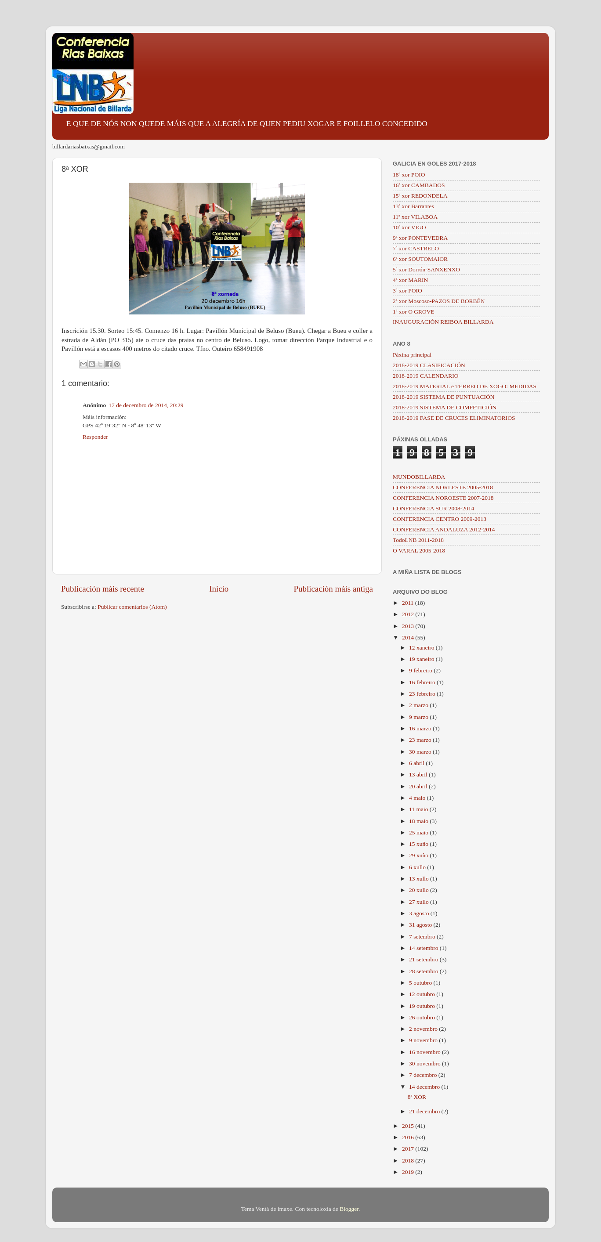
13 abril (419, 774)
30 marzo (421, 751)
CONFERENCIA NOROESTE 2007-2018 (443, 498)
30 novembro (425, 1063)
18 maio (419, 821)
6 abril (417, 763)
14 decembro (425, 1086)
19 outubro (422, 1006)
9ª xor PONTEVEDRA (420, 238)
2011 (408, 602)
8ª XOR (417, 1097)
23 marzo (421, 740)
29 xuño (419, 855)
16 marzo (421, 728)
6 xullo (418, 867)
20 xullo (419, 890)
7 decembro (423, 1075)
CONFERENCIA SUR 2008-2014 (433, 508)
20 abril (419, 786)
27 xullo (419, 902)
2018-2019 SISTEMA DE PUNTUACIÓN (443, 397)
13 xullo (419, 878)
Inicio (218, 588)
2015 (408, 1126)
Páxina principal (412, 354)
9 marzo (419, 717)
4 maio (418, 797)
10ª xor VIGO (409, 227)
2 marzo (419, 705)
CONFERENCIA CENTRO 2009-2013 (439, 519)
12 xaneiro (422, 647)
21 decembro (425, 1111)
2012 (408, 614)
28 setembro (424, 971)
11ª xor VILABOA (415, 216)
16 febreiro (423, 682)
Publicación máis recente (102, 588)
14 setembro (424, 948)
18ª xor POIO (409, 174)
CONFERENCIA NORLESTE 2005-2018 (443, 487)
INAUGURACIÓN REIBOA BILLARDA (443, 321)
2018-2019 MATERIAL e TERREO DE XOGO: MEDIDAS (464, 386)
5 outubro (421, 982)
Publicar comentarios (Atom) (132, 606)
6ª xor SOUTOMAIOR (420, 259)
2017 (408, 1148)
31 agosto (421, 924)
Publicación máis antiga (333, 588)
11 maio (419, 809)
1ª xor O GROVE (413, 311)
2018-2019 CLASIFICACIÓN (429, 365)
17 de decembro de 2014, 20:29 (146, 405)
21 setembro (424, 959)
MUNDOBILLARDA (419, 476)
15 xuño (419, 844)
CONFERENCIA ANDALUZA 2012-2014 (444, 529)
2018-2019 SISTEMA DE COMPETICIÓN (444, 407)
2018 (408, 1160)
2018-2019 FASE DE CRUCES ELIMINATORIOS (454, 418)
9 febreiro (421, 670)
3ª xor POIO (407, 290)
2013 (408, 626)
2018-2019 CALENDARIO (426, 375)
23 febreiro (423, 693)
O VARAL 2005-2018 (419, 550)
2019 (408, 1172)
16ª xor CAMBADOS (419, 185)
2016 (408, 1137)
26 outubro (422, 1017)
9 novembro (424, 1040)
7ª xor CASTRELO (416, 248)
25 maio (419, 832)
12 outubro (422, 994)
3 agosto (420, 913)
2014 (408, 637)
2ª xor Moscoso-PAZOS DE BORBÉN (439, 301)
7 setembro (423, 936)
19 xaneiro (422, 659)
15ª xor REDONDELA (420, 195)
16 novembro (425, 1052)
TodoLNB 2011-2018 (418, 540)
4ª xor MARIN (410, 280)
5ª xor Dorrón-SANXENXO (426, 269)
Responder (95, 436)
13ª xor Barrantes (413, 206)
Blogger (349, 1209)
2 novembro (424, 1028)
